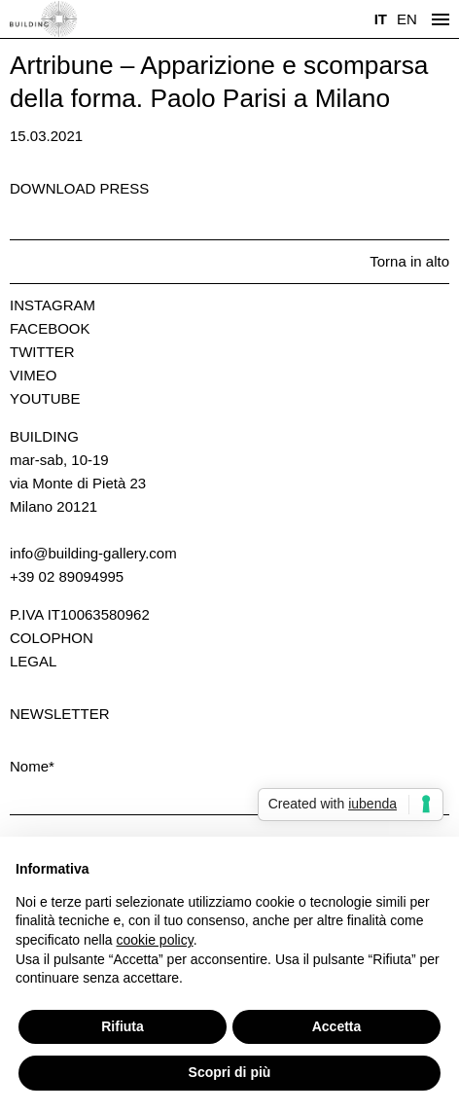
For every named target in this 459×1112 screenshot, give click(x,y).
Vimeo (33, 375)
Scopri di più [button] (230, 1072)
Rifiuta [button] (122, 1026)
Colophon (51, 637)
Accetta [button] (337, 1026)
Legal (33, 661)
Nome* (32, 766)
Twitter (42, 351)
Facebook (50, 328)
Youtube (45, 398)
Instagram (52, 305)
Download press (79, 188)
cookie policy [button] (155, 940)
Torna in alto (409, 261)
